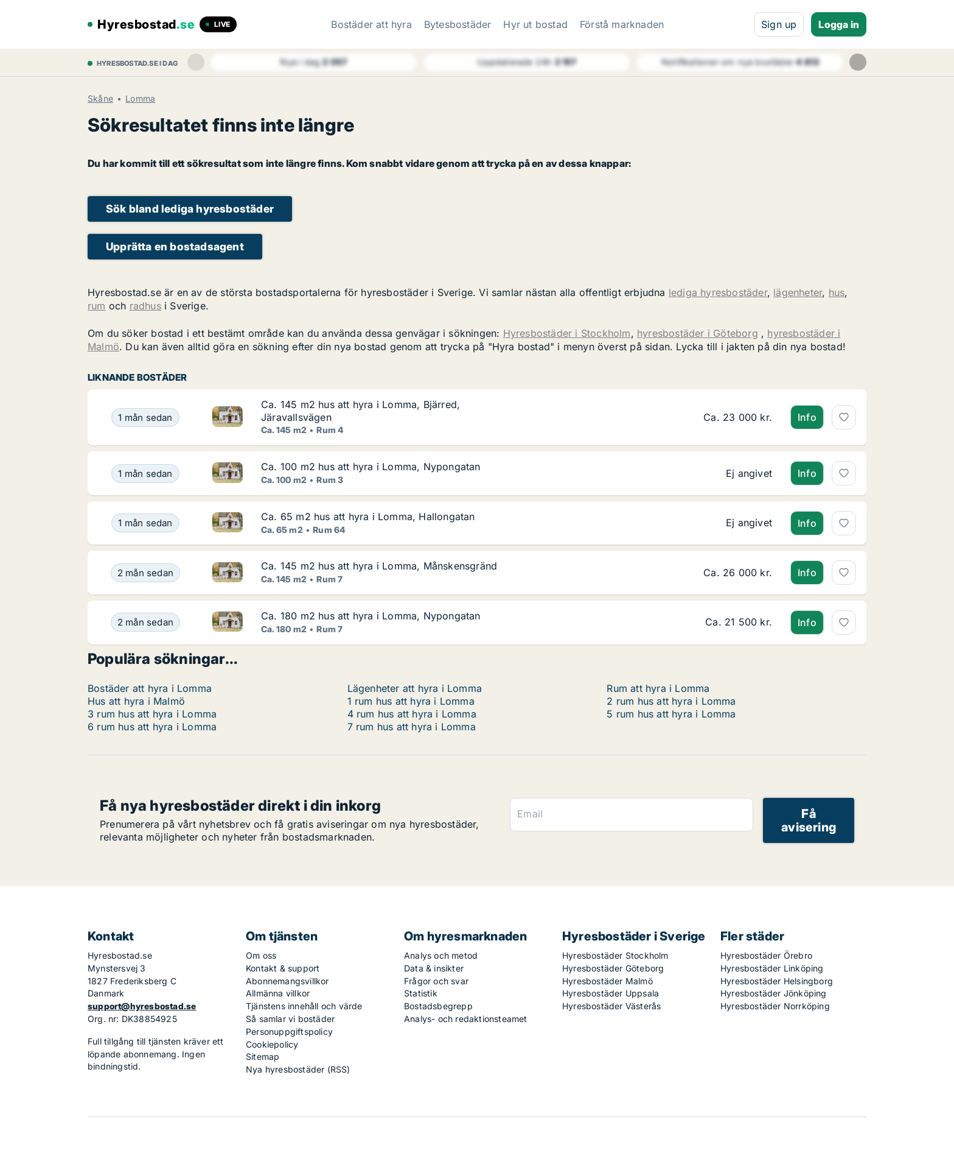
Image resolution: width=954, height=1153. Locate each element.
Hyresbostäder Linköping (772, 968)
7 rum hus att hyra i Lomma (411, 727)
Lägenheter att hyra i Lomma (414, 688)
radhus (145, 306)
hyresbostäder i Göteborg (697, 333)
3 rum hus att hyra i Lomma (152, 714)
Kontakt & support (282, 968)
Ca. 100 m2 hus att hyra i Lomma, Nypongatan (371, 466)
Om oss (261, 955)
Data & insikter (434, 968)
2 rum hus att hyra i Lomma (671, 701)
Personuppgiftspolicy (289, 1031)
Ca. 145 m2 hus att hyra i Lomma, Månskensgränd (379, 566)
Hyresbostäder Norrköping (775, 1006)
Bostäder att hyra (371, 24)
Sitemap (262, 1056)
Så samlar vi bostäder (290, 1019)
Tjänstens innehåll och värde (304, 1006)
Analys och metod (441, 955)
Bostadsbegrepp (438, 1006)
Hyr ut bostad (535, 24)
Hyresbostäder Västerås (611, 1006)
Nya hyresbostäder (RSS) (298, 1069)
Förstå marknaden (622, 24)
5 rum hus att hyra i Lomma (671, 714)
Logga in (838, 24)
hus (837, 292)
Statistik (420, 993)
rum (97, 306)
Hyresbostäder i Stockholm (567, 333)
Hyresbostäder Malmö (607, 981)
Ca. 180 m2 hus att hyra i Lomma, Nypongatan (371, 616)
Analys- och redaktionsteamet (465, 1019)
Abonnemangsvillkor (287, 981)
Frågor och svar (436, 981)
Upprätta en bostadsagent (175, 246)
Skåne (100, 99)
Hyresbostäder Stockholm (615, 955)
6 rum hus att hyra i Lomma (152, 727)
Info (807, 417)
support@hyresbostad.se (142, 1006)
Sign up (778, 24)
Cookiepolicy (272, 1044)
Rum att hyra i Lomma (658, 688)
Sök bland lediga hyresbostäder (190, 208)
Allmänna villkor (278, 993)
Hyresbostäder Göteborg (613, 968)
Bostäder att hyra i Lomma (150, 688)
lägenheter (797, 292)
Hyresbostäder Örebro (766, 955)
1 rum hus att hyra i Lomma (411, 701)
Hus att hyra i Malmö (136, 701)
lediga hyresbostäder (718, 292)
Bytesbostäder (458, 24)
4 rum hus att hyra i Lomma (411, 714)
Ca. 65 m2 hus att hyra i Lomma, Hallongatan (368, 516)
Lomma (140, 99)
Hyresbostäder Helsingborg (776, 981)
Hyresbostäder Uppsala (610, 993)
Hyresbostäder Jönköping (773, 993)
